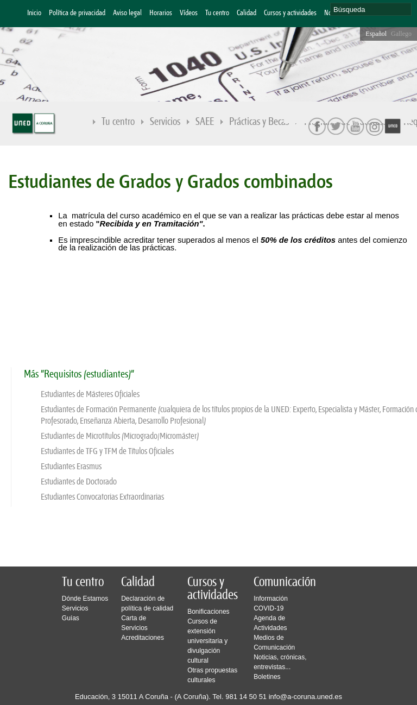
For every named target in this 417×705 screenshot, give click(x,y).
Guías (70, 618)
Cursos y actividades (290, 13)
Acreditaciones (142, 637)
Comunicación (285, 582)
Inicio (34, 13)
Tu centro (217, 13)
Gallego (401, 33)
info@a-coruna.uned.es (305, 697)
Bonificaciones (208, 611)
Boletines (267, 677)
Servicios (165, 122)
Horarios (160, 13)
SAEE (205, 122)
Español (376, 33)
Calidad (246, 13)
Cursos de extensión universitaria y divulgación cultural (207, 641)
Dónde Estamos (85, 598)
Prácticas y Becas (259, 122)
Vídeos (189, 13)
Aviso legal (127, 13)
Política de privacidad (77, 13)
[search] (371, 9)
